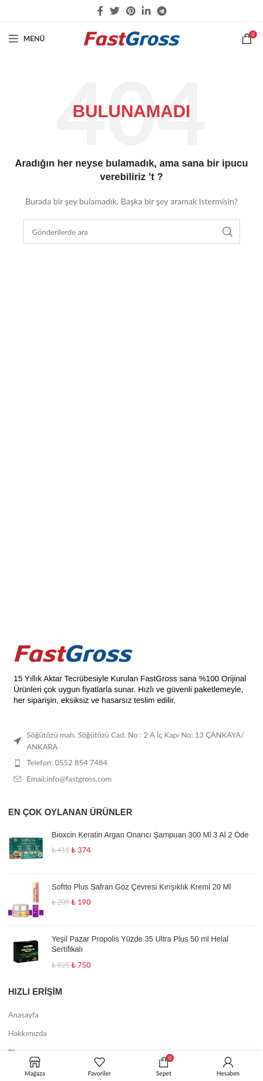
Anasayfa (23, 1014)
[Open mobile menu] (26, 38)
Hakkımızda (27, 1033)
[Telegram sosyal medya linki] (162, 11)
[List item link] (131, 763)
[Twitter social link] (115, 11)
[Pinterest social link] (131, 11)
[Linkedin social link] (146, 11)
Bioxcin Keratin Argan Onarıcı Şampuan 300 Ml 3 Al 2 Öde (150, 834)
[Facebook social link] (100, 11)
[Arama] (131, 231)
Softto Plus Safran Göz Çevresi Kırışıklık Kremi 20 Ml (141, 886)
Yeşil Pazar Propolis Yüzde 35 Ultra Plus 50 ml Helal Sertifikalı (140, 944)
